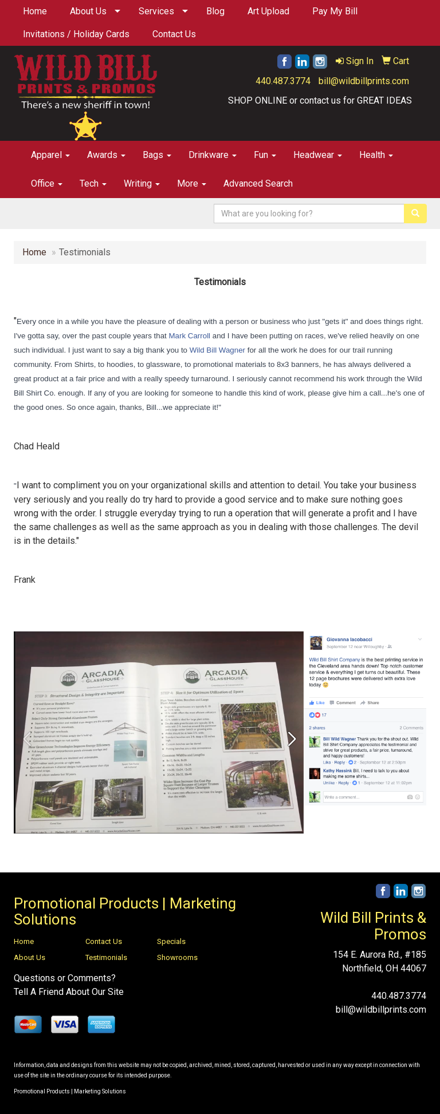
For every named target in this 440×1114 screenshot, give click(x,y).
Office (46, 183)
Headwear (317, 154)
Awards (106, 154)
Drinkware (212, 154)
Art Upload (268, 11)
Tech (93, 183)
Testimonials (106, 957)
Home (35, 11)
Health (376, 154)
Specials (171, 941)
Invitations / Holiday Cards (76, 34)
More (191, 183)
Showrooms (177, 957)
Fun (265, 154)
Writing (142, 183)
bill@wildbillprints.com (364, 81)
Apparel (50, 154)
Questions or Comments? (65, 978)
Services (156, 11)
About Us (88, 11)
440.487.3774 (283, 81)
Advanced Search (258, 183)
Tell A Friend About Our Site (69, 991)
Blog (215, 11)
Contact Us (174, 34)
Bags (157, 154)
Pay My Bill (335, 11)
